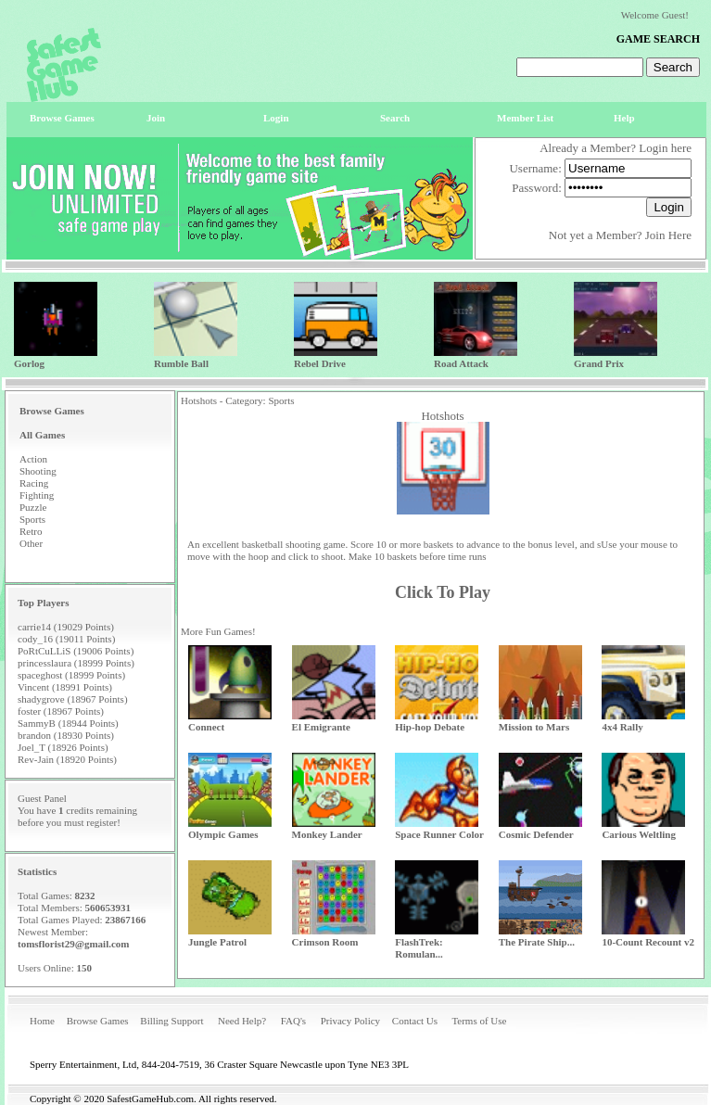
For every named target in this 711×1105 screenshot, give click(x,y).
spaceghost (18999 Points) (71, 674)
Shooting (38, 470)
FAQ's (293, 1020)
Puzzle (32, 507)
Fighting (36, 495)
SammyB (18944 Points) (68, 723)
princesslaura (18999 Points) (76, 662)
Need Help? (242, 1020)
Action (33, 458)
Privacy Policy (350, 1020)
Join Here (668, 235)
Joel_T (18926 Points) (63, 747)
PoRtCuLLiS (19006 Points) (75, 650)
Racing (33, 483)
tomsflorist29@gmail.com (74, 943)
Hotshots (442, 416)
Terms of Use (478, 1020)
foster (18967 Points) (61, 711)
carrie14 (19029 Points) (66, 626)
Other (31, 543)
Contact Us (415, 1020)
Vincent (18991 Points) (65, 686)
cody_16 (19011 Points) (66, 638)
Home (42, 1020)
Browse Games (98, 1020)
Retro (30, 531)
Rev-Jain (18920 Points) (67, 759)
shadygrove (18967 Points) (73, 699)
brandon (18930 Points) (66, 735)
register (101, 822)
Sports (32, 519)
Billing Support (171, 1020)
